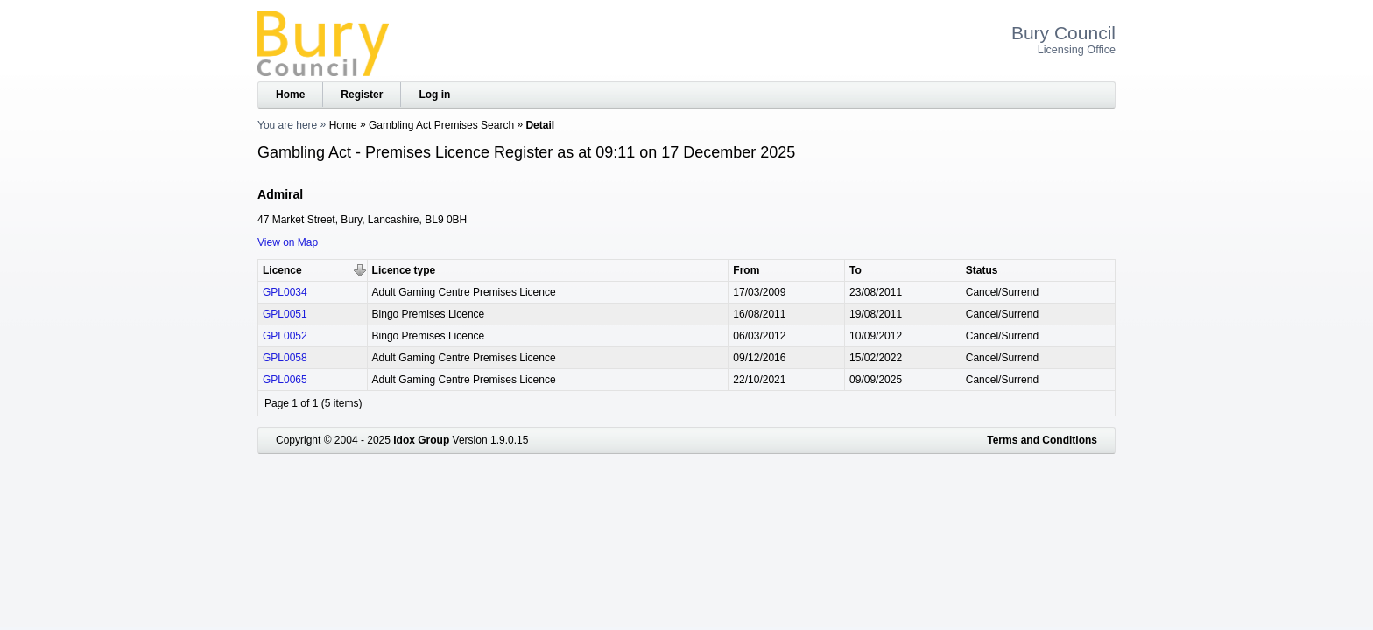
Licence (282, 270)
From (746, 270)
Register (362, 94)
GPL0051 (285, 314)
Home (290, 94)
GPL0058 (285, 358)
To (855, 270)
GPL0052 (285, 336)
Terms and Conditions (1042, 440)
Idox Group (421, 440)
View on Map (287, 242)
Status (982, 270)
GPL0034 (285, 292)
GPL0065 (285, 380)
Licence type (404, 270)
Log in (434, 94)
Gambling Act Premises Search (441, 125)
